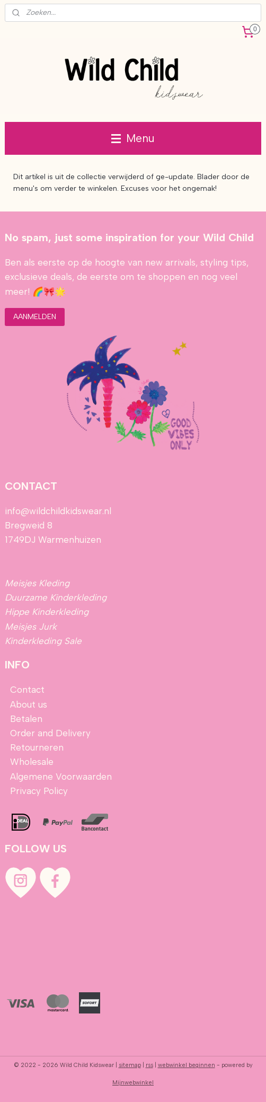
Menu (133, 138)
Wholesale (32, 761)
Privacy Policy (39, 791)
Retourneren (37, 747)
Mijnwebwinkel (133, 1082)
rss (149, 1065)
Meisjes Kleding (37, 583)
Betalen (24, 718)
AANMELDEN (34, 316)
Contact (27, 689)
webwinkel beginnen (186, 1065)
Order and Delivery (50, 733)
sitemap (130, 1065)
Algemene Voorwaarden (61, 776)
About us (28, 704)
